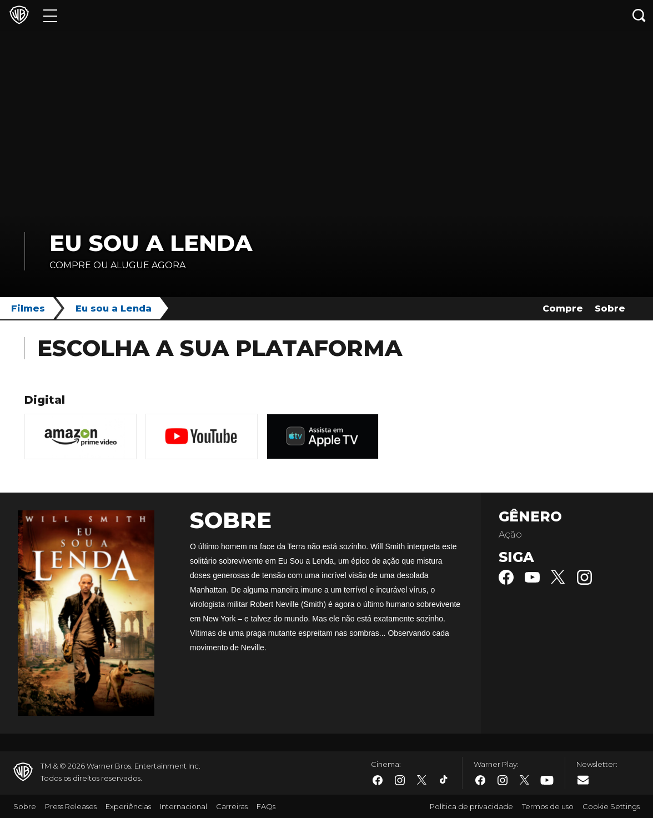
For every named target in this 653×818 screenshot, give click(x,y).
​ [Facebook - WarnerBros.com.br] (377, 780)
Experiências (128, 806)
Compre (563, 308)
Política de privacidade (471, 806)
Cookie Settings (611, 806)
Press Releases (71, 806)
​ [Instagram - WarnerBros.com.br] (399, 780)
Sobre (610, 308)
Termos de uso (548, 806)
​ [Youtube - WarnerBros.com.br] (547, 780)
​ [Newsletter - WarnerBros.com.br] (583, 779)
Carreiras (232, 806)
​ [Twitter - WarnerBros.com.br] (422, 780)
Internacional (183, 806)
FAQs (266, 806)
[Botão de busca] (639, 15)
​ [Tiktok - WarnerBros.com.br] (444, 780)
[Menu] (50, 15)
